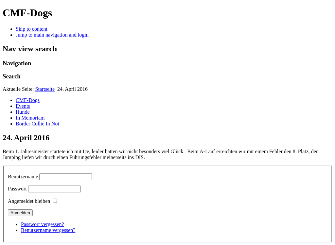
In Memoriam (30, 118)
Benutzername (23, 176)
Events (23, 106)
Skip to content (31, 29)
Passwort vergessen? (42, 224)
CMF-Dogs (28, 100)
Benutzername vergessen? (48, 230)
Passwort (17, 188)
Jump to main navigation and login (52, 35)
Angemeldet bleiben (29, 201)
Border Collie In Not (37, 123)
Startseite (45, 89)
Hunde (23, 112)
